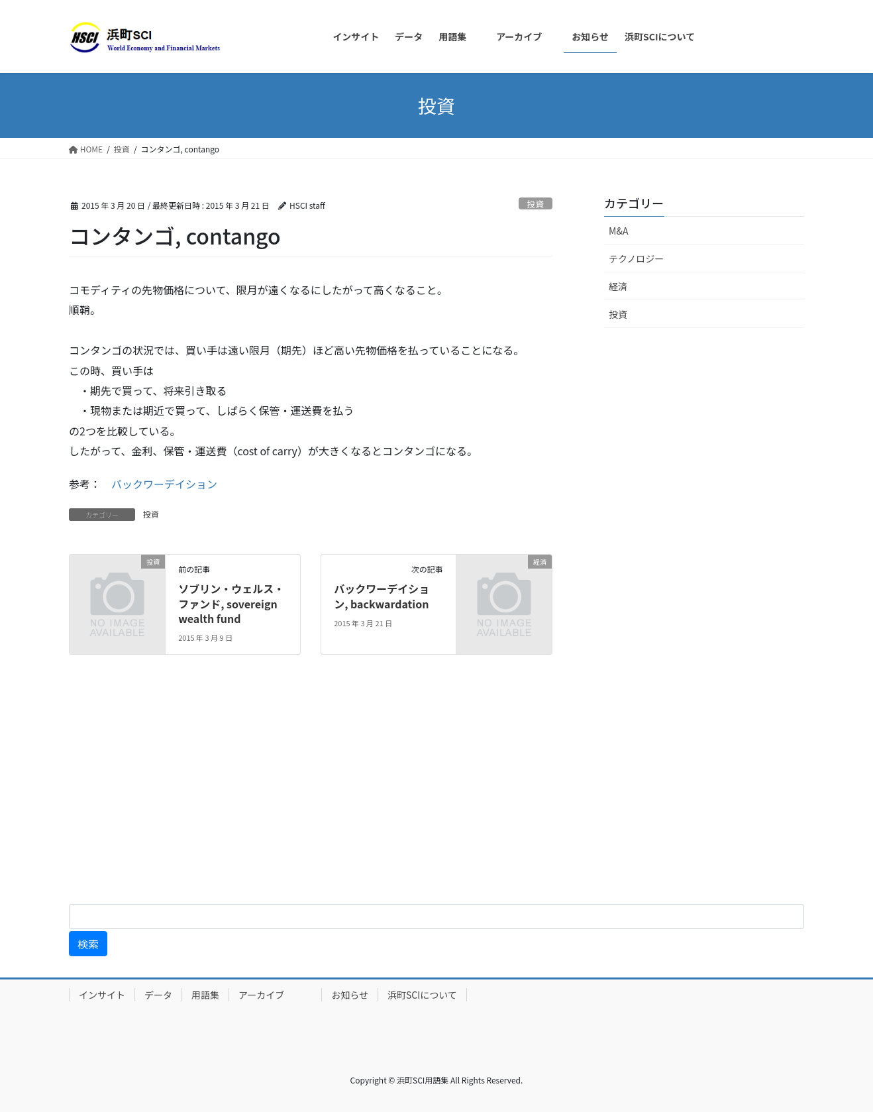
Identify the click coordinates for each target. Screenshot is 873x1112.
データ (158, 994)
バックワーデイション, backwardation (381, 596)
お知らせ (349, 994)
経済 (618, 286)
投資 (535, 203)
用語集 (205, 994)
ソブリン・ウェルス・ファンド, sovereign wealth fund (231, 603)
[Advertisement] (397, 790)
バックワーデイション (164, 484)
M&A (618, 230)
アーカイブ (275, 994)
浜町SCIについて (422, 994)
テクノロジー (636, 258)
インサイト (102, 994)
